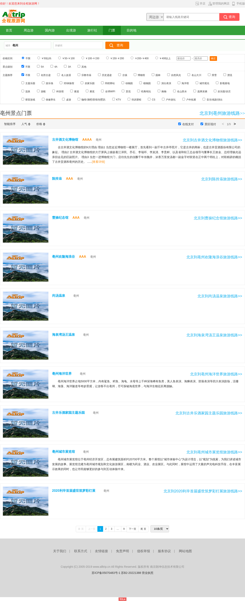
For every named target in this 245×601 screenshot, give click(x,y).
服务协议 (164, 551)
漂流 (229, 75)
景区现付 (210, 124)
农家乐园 (90, 83)
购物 (163, 91)
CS (153, 99)
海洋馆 (185, 83)
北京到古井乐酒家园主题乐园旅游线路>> (208, 413)
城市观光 (204, 83)
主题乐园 (30, 83)
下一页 (132, 528)
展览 (92, 91)
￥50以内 (46, 58)
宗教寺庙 (86, 75)
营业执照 (147, 572)
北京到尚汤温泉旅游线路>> (219, 296)
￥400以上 (165, 58)
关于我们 (59, 551)
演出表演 (166, 83)
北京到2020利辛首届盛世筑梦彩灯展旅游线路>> (203, 491)
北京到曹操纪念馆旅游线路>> (218, 218)
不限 (28, 58)
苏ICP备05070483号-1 (106, 572)
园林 (158, 75)
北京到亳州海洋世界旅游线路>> (216, 374)
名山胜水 (182, 91)
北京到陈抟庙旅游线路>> (221, 179)
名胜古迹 (46, 75)
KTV (118, 99)
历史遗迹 (107, 75)
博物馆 (141, 75)
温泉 (27, 91)
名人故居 (66, 75)
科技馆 (60, 91)
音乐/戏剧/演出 (215, 99)
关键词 (58, 45)
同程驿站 (110, 83)
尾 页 (143, 528)
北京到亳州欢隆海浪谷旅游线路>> (214, 257)
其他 (83, 66)
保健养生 (51, 99)
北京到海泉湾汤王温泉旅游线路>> (214, 335)
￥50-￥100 (68, 58)
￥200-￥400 (142, 58)
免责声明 (122, 551)
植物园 (147, 83)
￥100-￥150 (92, 58)
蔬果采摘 (202, 91)
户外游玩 (171, 99)
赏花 (128, 91)
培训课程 (136, 99)
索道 (76, 91)
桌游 (68, 99)
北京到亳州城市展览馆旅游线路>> (214, 452)
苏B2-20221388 (131, 572)
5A (42, 66)
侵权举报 (143, 551)
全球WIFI (110, 91)
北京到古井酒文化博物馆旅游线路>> (212, 140)
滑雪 (214, 75)
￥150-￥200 (117, 58)
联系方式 (80, 551)
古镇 (124, 75)
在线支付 (188, 124)
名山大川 (196, 75)
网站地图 (185, 551)
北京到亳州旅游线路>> (222, 113)
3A (69, 66)
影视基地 (225, 83)
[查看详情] (98, 161)
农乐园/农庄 (224, 91)
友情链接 (101, 551)
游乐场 (49, 83)
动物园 (129, 83)
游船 (43, 91)
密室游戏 (30, 99)
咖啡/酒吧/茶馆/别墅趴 (93, 99)
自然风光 (176, 75)
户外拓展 (191, 99)
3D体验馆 (69, 83)
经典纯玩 (146, 91)
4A (55, 66)
